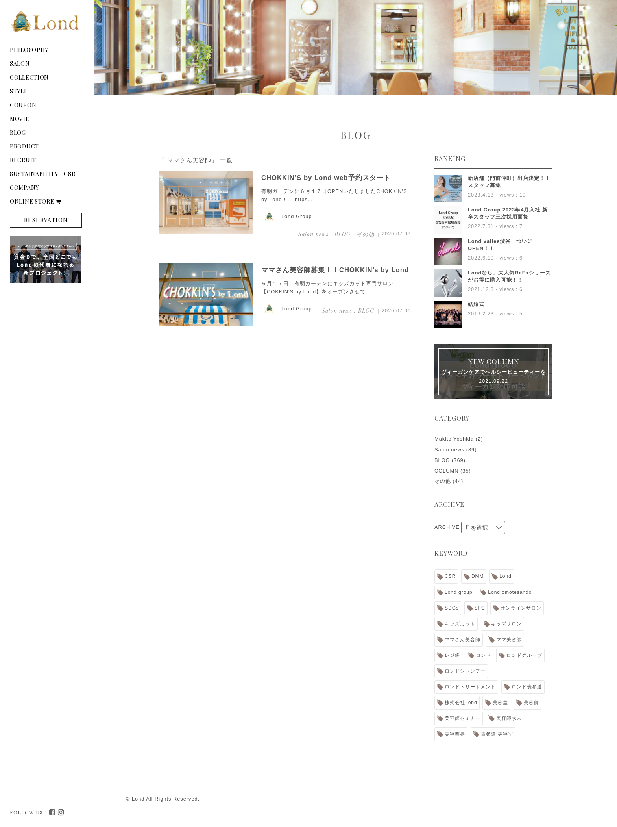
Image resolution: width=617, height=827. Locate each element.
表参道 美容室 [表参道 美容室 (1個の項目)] (497, 734)
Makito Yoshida (454, 439)
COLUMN (446, 471)
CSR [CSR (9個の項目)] (450, 576)
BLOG (18, 132)
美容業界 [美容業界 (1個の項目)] (455, 734)
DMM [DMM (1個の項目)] (477, 576)
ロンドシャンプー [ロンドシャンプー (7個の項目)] (465, 671)
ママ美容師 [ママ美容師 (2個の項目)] (509, 639)
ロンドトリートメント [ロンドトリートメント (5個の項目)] (470, 687)
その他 (442, 481)
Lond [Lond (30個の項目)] (505, 576)
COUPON (23, 105)
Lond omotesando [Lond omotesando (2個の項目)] (510, 592)
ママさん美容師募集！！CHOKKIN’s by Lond (335, 270)
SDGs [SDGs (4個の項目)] (452, 608)
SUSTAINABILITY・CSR (43, 174)
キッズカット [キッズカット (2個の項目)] (460, 624)
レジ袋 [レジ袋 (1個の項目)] (452, 655)
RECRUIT (23, 160)
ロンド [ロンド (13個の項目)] (483, 655)
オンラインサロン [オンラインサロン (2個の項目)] (521, 608)
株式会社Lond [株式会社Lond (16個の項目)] (461, 702)
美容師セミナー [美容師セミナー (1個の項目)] (462, 718)
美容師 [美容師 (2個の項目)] (531, 702)
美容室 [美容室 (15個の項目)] (500, 702)
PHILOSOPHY (29, 50)
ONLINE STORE (35, 201)
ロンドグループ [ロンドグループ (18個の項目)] (524, 655)
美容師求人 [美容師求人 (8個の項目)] (509, 718)
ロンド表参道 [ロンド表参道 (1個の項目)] (527, 687)
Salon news (449, 449)
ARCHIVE (447, 527)
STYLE (19, 91)
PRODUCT (24, 146)
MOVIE (20, 118)
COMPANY (24, 187)
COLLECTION (29, 77)
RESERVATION (46, 220)
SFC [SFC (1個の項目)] (480, 608)
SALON (20, 63)
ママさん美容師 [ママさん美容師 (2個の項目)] (462, 639)
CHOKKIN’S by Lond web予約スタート (326, 178)
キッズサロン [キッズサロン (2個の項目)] (506, 624)
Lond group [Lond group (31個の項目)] (459, 592)
